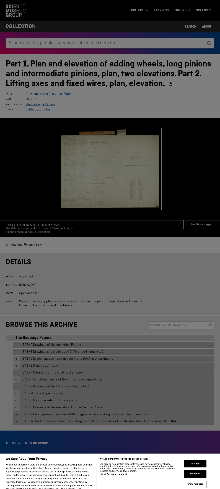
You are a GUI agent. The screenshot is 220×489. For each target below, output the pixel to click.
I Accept (195, 470)
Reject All (195, 480)
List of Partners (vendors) (113, 480)
